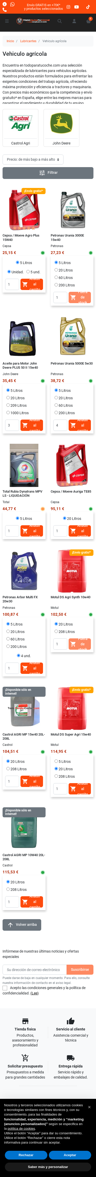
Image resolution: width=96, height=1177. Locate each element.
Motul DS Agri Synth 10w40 (70, 597)
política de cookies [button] (21, 1128)
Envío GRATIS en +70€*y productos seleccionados (43, 7)
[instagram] (69, 7)
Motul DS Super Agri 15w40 (71, 734)
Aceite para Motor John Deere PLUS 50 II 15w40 (20, 365)
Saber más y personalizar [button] (48, 1167)
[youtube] (76, 7)
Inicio (10, 41)
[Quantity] (12, 284)
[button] (60, 21)
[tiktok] (88, 7)
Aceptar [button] (70, 1155)
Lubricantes (28, 41)
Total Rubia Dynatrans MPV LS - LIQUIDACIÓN (22, 493)
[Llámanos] (5, 9)
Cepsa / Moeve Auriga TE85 (71, 491)
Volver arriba (22, 924)
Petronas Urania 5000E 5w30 (72, 363)
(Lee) (34, 993)
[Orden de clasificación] (33, 160)
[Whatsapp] (12, 4)
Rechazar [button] (26, 1155)
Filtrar (48, 172)
